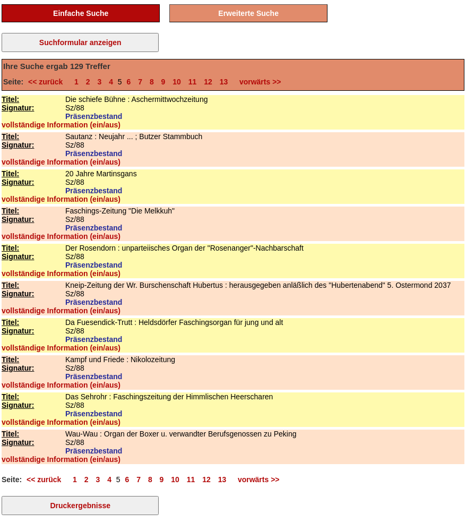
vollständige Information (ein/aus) (61, 125)
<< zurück (47, 82)
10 (176, 82)
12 (208, 82)
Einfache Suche (80, 13)
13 (224, 82)
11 (192, 82)
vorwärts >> (258, 82)
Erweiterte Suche (248, 13)
